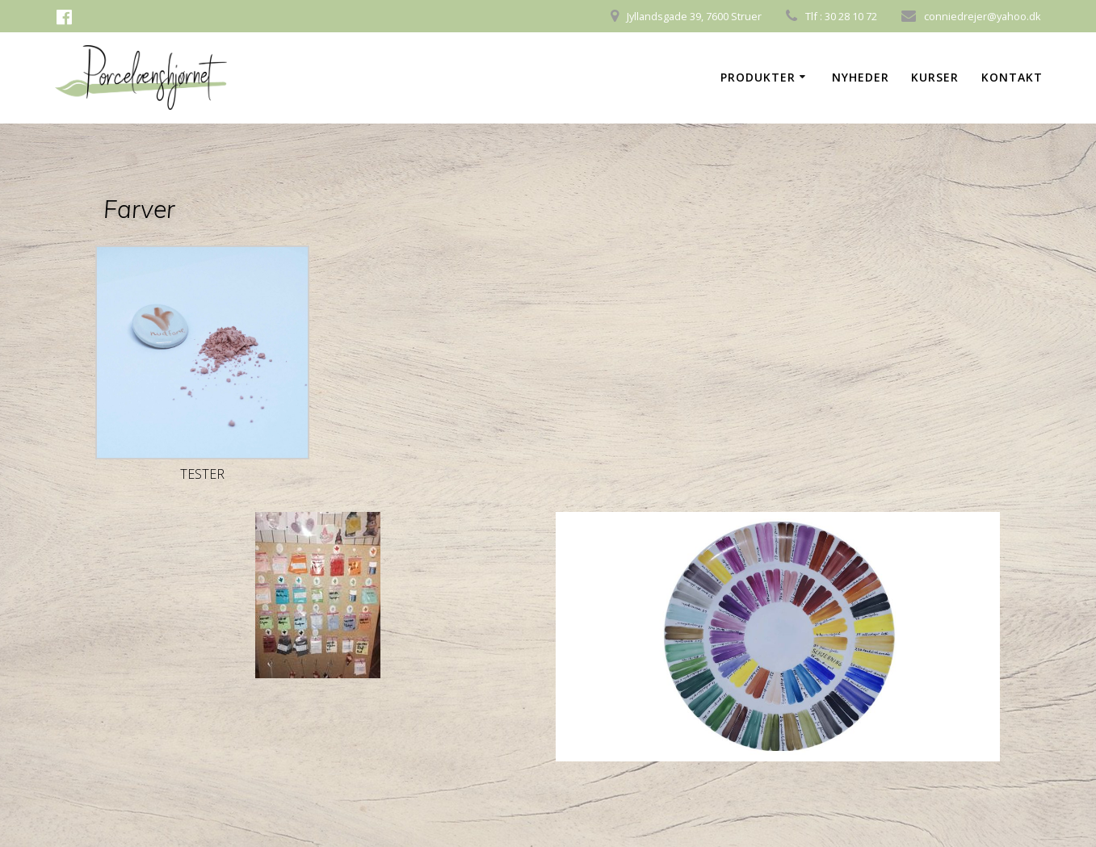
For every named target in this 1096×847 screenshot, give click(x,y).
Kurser (935, 77)
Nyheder (860, 77)
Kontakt (1012, 77)
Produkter (758, 77)
